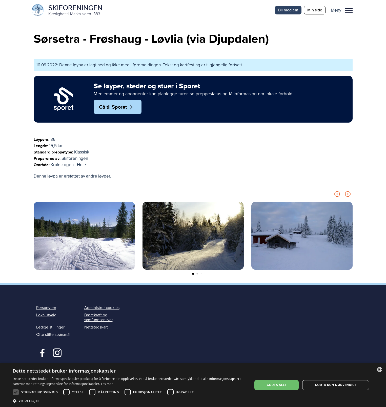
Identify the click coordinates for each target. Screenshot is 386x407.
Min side (314, 10)
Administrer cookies (101, 308)
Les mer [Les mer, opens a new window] (107, 384)
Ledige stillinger (50, 327)
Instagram (57, 352)
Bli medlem (288, 10)
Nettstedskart (96, 327)
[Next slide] (348, 195)
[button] (343, 10)
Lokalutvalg (46, 315)
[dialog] (193, 385)
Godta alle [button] (277, 385)
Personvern (46, 308)
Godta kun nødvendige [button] (335, 385)
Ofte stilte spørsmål (53, 334)
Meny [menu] (349, 10)
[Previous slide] (337, 195)
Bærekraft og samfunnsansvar (98, 318)
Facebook (41, 352)
